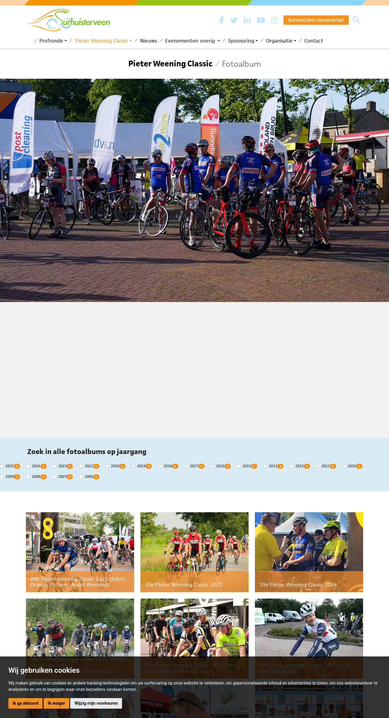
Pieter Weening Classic (101, 40)
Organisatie (279, 40)
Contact (313, 40)
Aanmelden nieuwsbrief (316, 20)
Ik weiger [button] (56, 703)
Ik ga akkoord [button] (25, 703)
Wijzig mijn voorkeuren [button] (96, 703)
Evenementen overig (190, 40)
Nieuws (148, 40)
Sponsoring (241, 40)
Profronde (51, 40)
